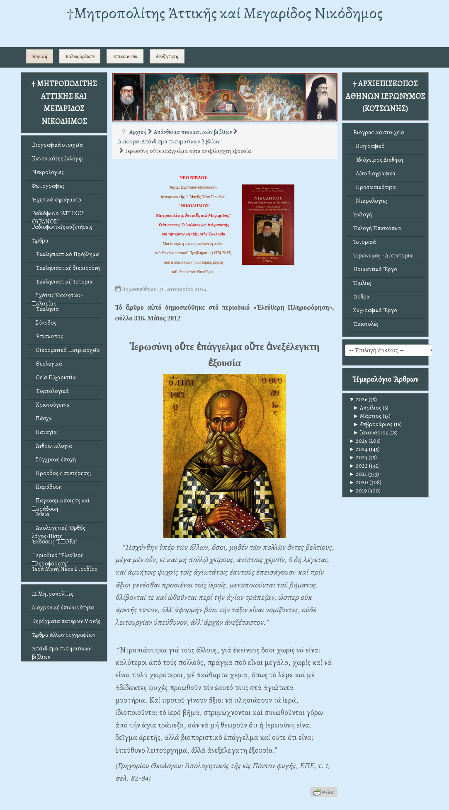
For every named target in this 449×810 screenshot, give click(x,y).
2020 (359, 482)
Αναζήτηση (167, 56)
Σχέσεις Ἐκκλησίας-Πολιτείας (57, 297)
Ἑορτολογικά (50, 391)
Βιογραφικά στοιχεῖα (57, 145)
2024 (358, 449)
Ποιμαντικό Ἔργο (375, 269)
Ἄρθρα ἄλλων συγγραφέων (63, 635)
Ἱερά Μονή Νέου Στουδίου (64, 569)
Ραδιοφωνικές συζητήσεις (62, 227)
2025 (358, 441)
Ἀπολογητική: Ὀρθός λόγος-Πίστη (58, 530)
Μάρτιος (367, 416)
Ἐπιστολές (366, 324)
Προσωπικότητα (374, 187)
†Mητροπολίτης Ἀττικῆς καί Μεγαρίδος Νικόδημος (224, 13)
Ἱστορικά (364, 242)
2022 (358, 466)
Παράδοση (47, 487)
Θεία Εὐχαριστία (54, 377)
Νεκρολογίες (48, 172)
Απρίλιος (367, 408)
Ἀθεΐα (40, 514)
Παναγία (44, 432)
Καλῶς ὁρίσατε (80, 56)
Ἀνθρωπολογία (52, 446)
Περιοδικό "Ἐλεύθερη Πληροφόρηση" (58, 557)
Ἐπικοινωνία (125, 56)
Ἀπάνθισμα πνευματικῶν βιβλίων (61, 651)
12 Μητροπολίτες (52, 594)
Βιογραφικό (369, 146)
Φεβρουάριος (373, 424)
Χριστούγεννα (51, 405)
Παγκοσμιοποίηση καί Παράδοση (61, 503)
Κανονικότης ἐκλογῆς (58, 158)
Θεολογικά (47, 364)
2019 (358, 491)
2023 (358, 457)
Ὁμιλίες (362, 283)
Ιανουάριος (370, 433)
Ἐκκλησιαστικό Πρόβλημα (65, 254)
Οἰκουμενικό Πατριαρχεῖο (66, 350)
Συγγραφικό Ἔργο (375, 310)
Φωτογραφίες (48, 186)
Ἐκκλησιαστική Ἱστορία (62, 282)
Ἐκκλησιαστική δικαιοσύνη (66, 268)
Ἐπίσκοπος (47, 336)
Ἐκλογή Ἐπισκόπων (377, 228)
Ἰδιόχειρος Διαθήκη (378, 160)
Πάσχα (42, 418)
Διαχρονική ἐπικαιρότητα (63, 607)
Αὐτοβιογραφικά (374, 173)
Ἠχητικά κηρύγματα (57, 200)
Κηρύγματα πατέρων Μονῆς (66, 621)
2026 (358, 399)
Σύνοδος (44, 323)
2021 (358, 474)
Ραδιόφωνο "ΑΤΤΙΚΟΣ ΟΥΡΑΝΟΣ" (58, 215)
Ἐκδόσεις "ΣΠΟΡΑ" (54, 542)
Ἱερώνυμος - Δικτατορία (383, 255)
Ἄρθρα (40, 241)
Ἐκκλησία (45, 309)
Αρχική (39, 56)
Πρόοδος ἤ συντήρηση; (61, 473)
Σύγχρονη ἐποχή (54, 459)
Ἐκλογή (362, 214)
